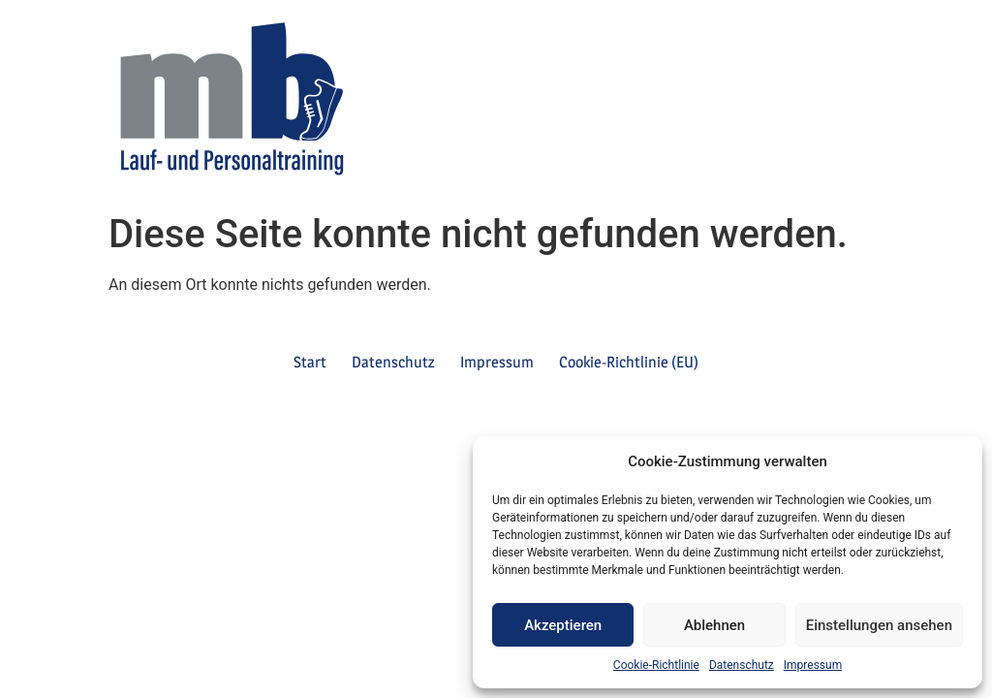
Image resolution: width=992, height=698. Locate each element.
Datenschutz (741, 665)
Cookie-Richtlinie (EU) (628, 362)
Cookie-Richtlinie (656, 665)
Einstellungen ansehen (879, 625)
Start (310, 362)
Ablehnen (714, 625)
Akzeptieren (563, 625)
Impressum (813, 665)
